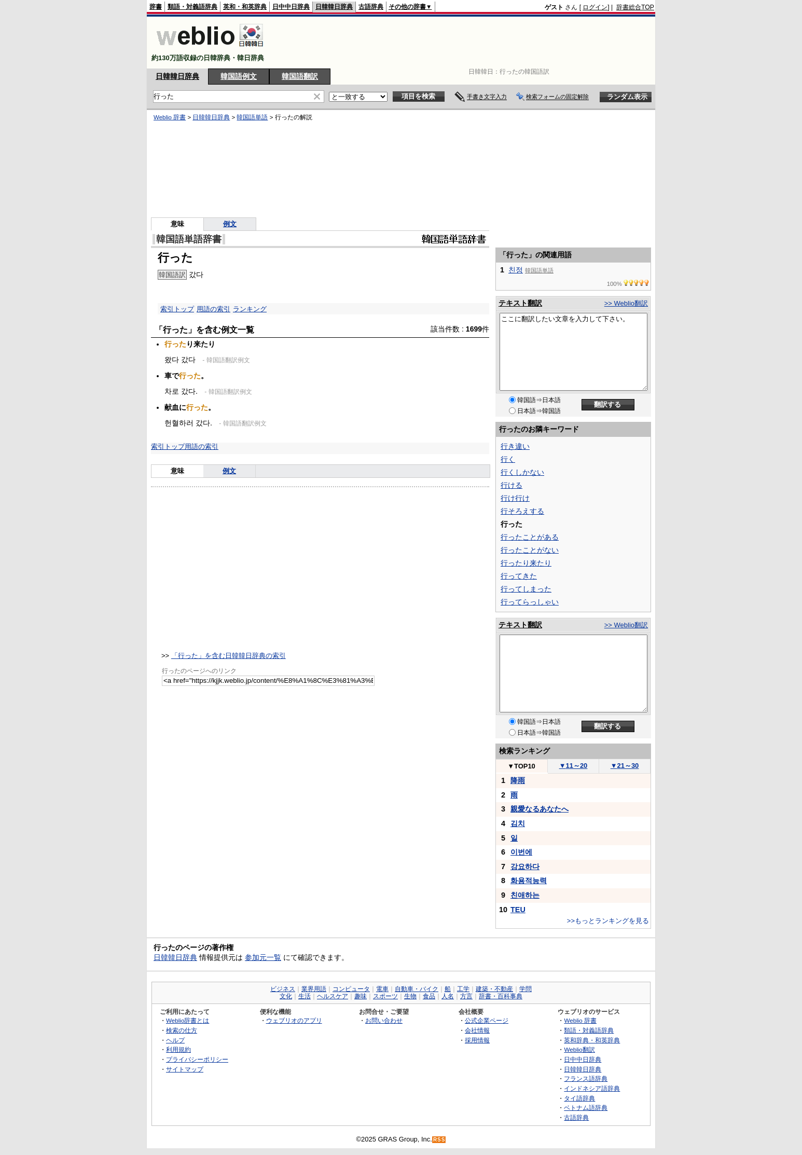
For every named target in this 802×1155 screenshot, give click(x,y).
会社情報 (477, 1030)
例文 (230, 224)
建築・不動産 (494, 989)
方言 (466, 996)
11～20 (573, 765)
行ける (511, 485)
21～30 (625, 765)
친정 (515, 270)
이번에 (521, 852)
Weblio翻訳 (579, 1049)
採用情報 (477, 1040)
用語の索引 (213, 309)
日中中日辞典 (291, 7)
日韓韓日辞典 (334, 7)
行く (508, 459)
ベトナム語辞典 (585, 1107)
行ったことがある (530, 537)
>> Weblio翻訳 (626, 303)
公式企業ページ (486, 1020)
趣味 (360, 996)
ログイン (595, 7)
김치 (517, 823)
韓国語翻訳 (300, 76)
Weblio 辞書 (170, 117)
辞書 (155, 7)
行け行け (515, 498)
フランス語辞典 (585, 1078)
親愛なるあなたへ (539, 809)
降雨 (517, 780)
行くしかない (522, 472)
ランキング (250, 309)
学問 (525, 989)
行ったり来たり (526, 563)
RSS (439, 1140)
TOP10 (521, 766)
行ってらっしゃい (530, 602)
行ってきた (519, 576)
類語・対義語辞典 (192, 7)
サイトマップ (184, 1069)
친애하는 (525, 895)
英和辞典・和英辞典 (592, 1040)
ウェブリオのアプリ (294, 1020)
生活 (304, 996)
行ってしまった (526, 589)
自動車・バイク (416, 989)
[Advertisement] (465, 42)
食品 (429, 996)
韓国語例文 (238, 76)
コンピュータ (351, 989)
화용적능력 (528, 880)
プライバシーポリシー (197, 1059)
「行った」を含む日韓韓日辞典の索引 (228, 655)
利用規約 (178, 1049)
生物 (410, 996)
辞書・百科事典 (500, 996)
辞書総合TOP (635, 7)
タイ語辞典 (579, 1098)
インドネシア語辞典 (592, 1088)
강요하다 (525, 866)
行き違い (515, 446)
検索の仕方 (181, 1030)
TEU (518, 909)
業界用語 (313, 989)
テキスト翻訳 (520, 303)
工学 (463, 989)
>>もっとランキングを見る (608, 921)
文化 (286, 996)
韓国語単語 (252, 117)
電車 (382, 989)
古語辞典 (370, 7)
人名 (447, 996)
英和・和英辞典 (245, 7)
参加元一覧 (263, 957)
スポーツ (385, 996)
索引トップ (177, 309)
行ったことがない (530, 550)
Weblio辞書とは (187, 1020)
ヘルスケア (332, 996)
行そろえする (522, 511)
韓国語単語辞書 (189, 239)
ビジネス (282, 989)
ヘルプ (175, 1040)
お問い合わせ (384, 1020)
